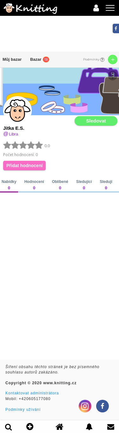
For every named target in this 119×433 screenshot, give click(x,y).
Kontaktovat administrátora (32, 393)
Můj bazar (12, 59)
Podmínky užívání (23, 409)
